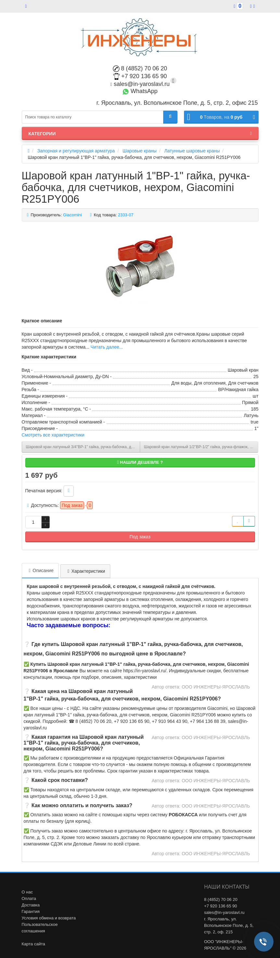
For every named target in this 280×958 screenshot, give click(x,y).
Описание (40, 570)
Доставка (31, 905)
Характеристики (85, 571)
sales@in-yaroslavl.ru (139, 84)
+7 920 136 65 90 (140, 76)
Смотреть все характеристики (53, 434)
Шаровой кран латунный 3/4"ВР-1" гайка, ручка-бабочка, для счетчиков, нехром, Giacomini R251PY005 (83, 447)
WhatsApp (139, 91)
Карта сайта (33, 943)
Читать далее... (107, 347)
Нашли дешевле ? (140, 462)
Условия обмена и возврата (49, 918)
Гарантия (31, 911)
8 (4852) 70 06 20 (140, 68)
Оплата (29, 898)
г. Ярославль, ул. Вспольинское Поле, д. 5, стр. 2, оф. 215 (228, 925)
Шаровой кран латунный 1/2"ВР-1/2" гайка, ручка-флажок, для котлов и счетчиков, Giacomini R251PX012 (201, 447)
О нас (27, 892)
